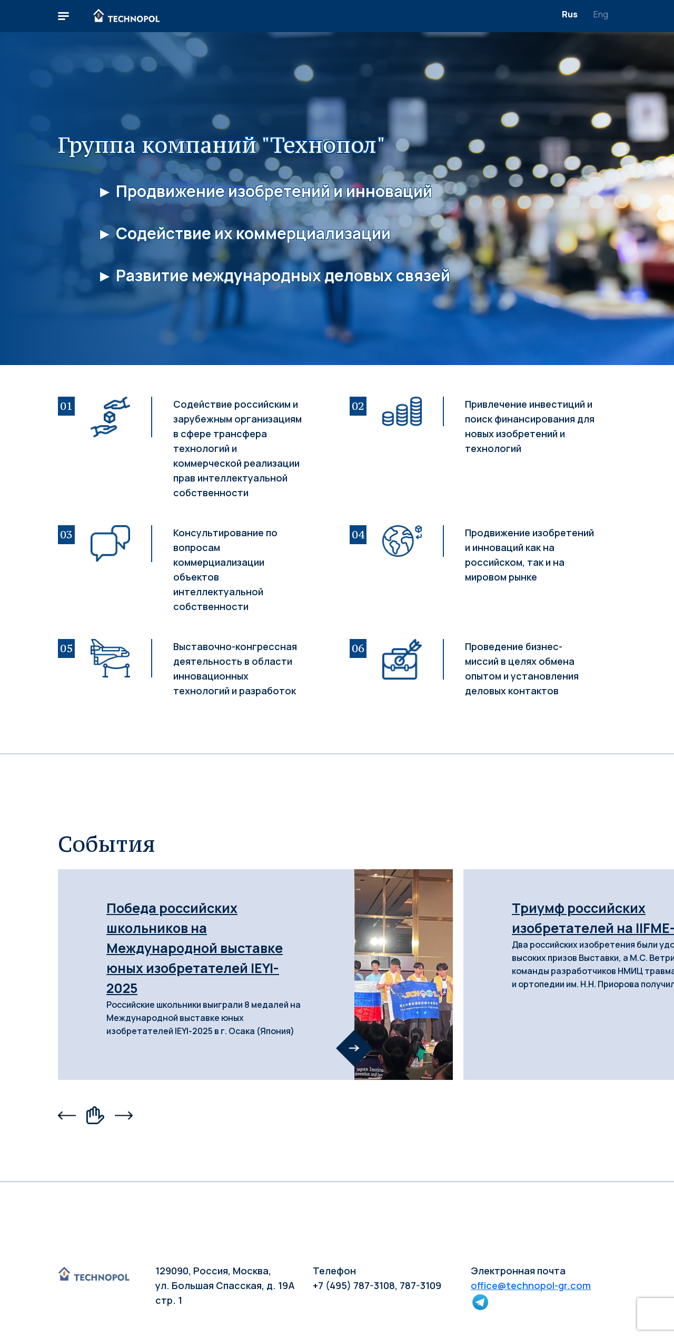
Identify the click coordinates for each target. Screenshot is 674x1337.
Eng (600, 14)
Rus (570, 14)
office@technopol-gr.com (531, 1285)
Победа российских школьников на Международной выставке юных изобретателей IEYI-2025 (194, 948)
